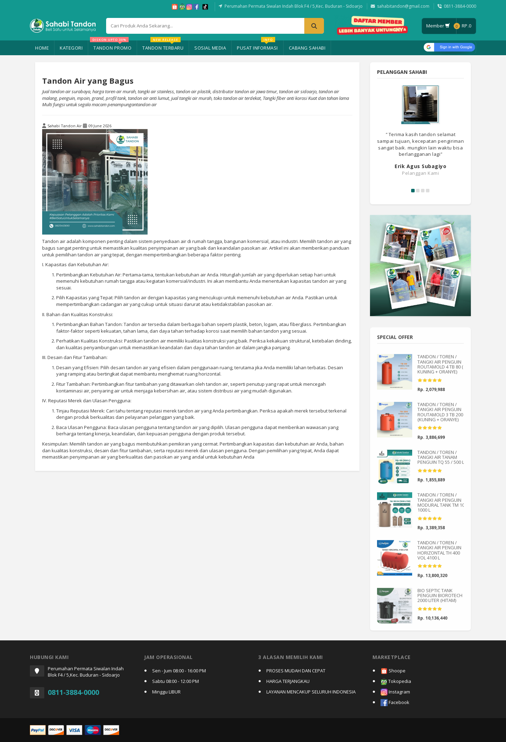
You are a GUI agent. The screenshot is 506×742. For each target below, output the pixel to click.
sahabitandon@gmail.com (403, 6)
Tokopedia (396, 681)
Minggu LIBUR (166, 692)
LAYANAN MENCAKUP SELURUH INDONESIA (311, 692)
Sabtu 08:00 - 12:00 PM (175, 681)
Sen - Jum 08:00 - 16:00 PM (179, 670)
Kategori (71, 48)
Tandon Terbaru (162, 45)
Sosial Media (210, 48)
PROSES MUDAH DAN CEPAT (295, 670)
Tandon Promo (110, 45)
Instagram (395, 692)
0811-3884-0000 (460, 6)
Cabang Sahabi (307, 48)
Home (42, 48)
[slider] (429, 383)
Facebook (395, 702)
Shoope (393, 671)
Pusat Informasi (257, 45)
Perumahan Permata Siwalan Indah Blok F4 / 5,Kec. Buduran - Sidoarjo (294, 6)
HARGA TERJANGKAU (288, 681)
